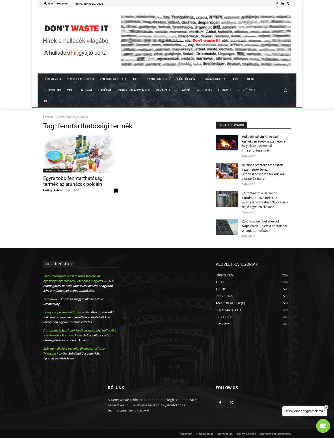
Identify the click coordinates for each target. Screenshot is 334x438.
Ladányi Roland (53, 190)
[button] (285, 90)
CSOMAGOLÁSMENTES (57, 170)
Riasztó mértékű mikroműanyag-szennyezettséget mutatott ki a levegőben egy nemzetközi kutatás (78, 317)
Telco (47, 299)
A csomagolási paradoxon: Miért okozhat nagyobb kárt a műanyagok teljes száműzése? (78, 286)
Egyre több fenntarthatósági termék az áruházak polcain (73, 181)
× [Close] (326, 407)
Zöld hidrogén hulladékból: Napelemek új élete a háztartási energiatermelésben (264, 225)
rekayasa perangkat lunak (62, 312)
